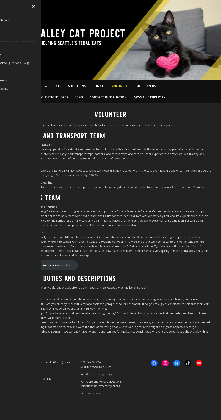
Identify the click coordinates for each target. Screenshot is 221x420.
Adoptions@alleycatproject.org (100, 386)
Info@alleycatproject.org (96, 374)
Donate (99, 86)
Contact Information (108, 97)
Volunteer (121, 86)
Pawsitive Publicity (149, 97)
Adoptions (77, 86)
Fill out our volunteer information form (44, 265)
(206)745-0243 (90, 393)
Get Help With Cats (45, 86)
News (79, 97)
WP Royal (33, 413)
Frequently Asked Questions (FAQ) (39, 97)
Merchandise (146, 86)
